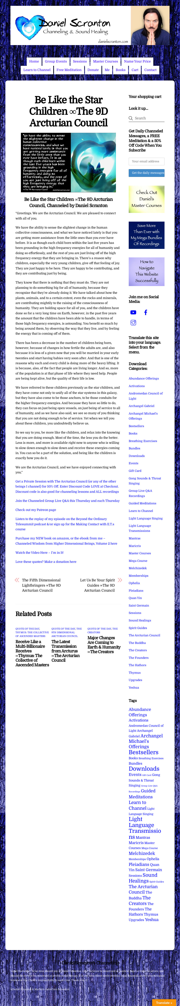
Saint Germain (139, 605)
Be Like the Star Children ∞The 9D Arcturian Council (68, 112)
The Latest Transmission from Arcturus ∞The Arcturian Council (65, 651)
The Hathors (137, 665)
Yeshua (134, 687)
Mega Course (138, 561)
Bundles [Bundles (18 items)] (135, 763)
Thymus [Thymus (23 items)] (151, 914)
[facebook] (146, 312)
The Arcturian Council (144, 635)
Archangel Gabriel (141, 406)
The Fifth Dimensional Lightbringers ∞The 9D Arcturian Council (41, 585)
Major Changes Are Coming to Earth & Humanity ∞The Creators (103, 645)
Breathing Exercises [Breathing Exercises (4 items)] (151, 758)
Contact (150, 70)
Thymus (135, 672)
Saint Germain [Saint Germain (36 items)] (148, 870)
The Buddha (137, 643)
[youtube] (134, 312)
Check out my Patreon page (35, 510)
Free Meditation (69, 70)
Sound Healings (140, 620)
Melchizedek (138, 568)
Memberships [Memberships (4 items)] (137, 859)
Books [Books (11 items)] (133, 758)
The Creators (138, 650)
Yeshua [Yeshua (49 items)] (152, 919)
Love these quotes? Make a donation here (45, 562)
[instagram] (134, 322)
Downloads (137, 456)
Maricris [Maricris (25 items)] (136, 843)
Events (133, 463)
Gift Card (135, 471)
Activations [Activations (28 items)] (138, 720)
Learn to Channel (37, 70)
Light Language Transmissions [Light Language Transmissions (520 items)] (145, 828)
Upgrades (135, 680)
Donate (93, 70)
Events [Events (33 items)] (135, 774)
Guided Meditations (142, 503)
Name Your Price (137, 61)
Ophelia (134, 583)
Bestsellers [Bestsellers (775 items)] (144, 752)
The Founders (139, 658)
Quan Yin (135, 598)
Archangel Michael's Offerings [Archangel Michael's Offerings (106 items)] (146, 741)
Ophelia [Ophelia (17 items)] (153, 859)
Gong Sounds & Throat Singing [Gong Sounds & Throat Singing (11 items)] (144, 780)
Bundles (134, 448)
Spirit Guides (138, 628)
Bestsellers (136, 426)
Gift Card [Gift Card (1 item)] (146, 775)
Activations (137, 386)
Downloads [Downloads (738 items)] (144, 769)
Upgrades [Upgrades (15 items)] (136, 920)
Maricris (135, 546)
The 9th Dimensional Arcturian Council (66, 632)
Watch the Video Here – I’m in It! (39, 552)
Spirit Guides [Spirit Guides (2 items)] (156, 881)
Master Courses (105, 61)
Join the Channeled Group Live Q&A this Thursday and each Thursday (67, 501)
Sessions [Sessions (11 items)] (135, 875)
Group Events (56, 61)
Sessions (80, 61)
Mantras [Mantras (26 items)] (143, 837)
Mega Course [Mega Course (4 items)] (149, 848)
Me (107, 70)
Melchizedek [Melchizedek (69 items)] (142, 853)
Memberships (138, 576)
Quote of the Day (27, 628)
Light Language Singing (146, 518)
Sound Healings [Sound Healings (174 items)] (143, 877)
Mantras (135, 538)
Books (121, 70)
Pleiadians (136, 590)
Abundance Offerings (144, 378)
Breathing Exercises (143, 441)
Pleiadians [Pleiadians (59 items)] (139, 864)
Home (34, 61)
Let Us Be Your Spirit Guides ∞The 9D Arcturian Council (97, 585)
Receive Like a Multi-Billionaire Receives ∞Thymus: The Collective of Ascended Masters (32, 653)
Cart (135, 70)
